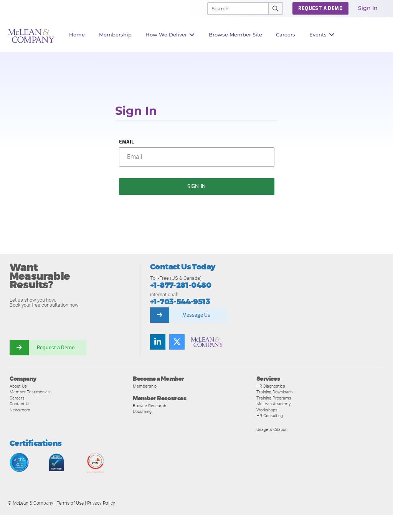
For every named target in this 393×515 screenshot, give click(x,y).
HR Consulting (269, 415)
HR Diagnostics (270, 386)
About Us (18, 386)
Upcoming (142, 411)
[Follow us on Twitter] (177, 342)
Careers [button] (285, 34)
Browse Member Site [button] (235, 34)
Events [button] (322, 34)
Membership (115, 34)
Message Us (196, 315)
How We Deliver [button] (170, 34)
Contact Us (20, 403)
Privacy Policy (101, 503)
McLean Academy (273, 403)
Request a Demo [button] (320, 8)
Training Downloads (274, 392)
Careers (17, 398)
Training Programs (273, 398)
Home (77, 34)
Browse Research (149, 405)
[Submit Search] (276, 8)
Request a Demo (55, 347)
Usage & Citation (271, 429)
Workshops (266, 410)
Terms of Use (70, 503)
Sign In (368, 8)
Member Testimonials (30, 392)
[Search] (234, 8)
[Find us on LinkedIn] (157, 342)
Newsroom (20, 410)
